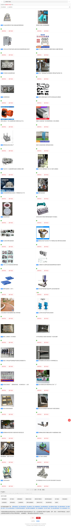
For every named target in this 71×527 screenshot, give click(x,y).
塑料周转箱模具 (48, 499)
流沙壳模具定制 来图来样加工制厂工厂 (48, 384)
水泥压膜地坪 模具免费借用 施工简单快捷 (10, 312)
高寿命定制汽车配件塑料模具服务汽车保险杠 (46, 216)
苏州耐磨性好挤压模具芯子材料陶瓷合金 (48, 360)
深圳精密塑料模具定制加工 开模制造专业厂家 (14, 193)
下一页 (39, 489)
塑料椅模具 (19, 499)
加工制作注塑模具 (43, 456)
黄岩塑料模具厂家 (57, 508)
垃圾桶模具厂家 (41, 508)
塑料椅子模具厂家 (54, 506)
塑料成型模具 (42, 193)
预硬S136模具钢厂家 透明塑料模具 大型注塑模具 (47, 121)
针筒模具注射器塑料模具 (9, 73)
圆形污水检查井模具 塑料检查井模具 (44, 145)
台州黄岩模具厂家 (12, 508)
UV (26, 493)
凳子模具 (12, 499)
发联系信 (4, 31)
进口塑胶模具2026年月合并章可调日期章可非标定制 (48, 480)
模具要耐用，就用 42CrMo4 (7, 456)
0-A (1, 493)
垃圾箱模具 (4, 502)
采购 (69, 420)
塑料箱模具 (12, 502)
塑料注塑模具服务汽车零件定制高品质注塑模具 (50, 97)
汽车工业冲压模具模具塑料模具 (10, 264)
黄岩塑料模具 (49, 502)
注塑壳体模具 (6, 480)
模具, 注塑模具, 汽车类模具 (9, 336)
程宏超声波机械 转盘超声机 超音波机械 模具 (49, 288)
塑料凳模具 (4, 499)
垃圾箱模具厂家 (66, 508)
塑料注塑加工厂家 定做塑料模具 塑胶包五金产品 (12, 121)
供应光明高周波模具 (8, 408)
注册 (38, 518)
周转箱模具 (64, 499)
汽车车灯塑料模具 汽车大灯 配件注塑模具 (48, 169)
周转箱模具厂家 (24, 506)
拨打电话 (11, 31)
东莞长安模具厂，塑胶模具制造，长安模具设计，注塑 (16, 384)
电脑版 (38, 521)
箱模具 (56, 502)
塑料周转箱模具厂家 (22, 508)
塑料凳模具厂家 (63, 506)
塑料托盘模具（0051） (8, 288)
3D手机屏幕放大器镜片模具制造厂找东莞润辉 (47, 336)
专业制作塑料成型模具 (8, 240)
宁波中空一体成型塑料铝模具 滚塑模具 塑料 (13, 169)
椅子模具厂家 (49, 508)
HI (10, 493)
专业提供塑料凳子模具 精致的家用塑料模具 (13, 25)
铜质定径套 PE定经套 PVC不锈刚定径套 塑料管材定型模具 (52, 240)
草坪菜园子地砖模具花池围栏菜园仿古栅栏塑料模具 (51, 49)
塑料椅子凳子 (39, 502)
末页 (43, 489)
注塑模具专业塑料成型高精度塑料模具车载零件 (50, 264)
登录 (33, 518)
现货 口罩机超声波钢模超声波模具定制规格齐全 (14, 360)
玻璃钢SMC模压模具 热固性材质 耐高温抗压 (13, 432)
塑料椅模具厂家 (46, 506)
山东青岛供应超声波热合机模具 (46, 312)
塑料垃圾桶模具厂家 (32, 508)
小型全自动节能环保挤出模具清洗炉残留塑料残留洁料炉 (16, 49)
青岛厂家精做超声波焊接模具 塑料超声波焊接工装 (50, 73)
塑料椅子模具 (28, 499)
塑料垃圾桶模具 (30, 502)
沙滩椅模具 (20, 502)
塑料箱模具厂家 (16, 506)
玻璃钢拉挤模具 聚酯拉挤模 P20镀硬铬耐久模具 (50, 432)
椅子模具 (57, 499)
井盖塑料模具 (6, 216)
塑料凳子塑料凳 (38, 499)
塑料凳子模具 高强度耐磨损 (42, 25)
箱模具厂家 (31, 506)
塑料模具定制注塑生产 (8, 145)
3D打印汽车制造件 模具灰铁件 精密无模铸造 (49, 408)
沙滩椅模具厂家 (38, 506)
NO (17, 493)
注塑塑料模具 (6, 97)
